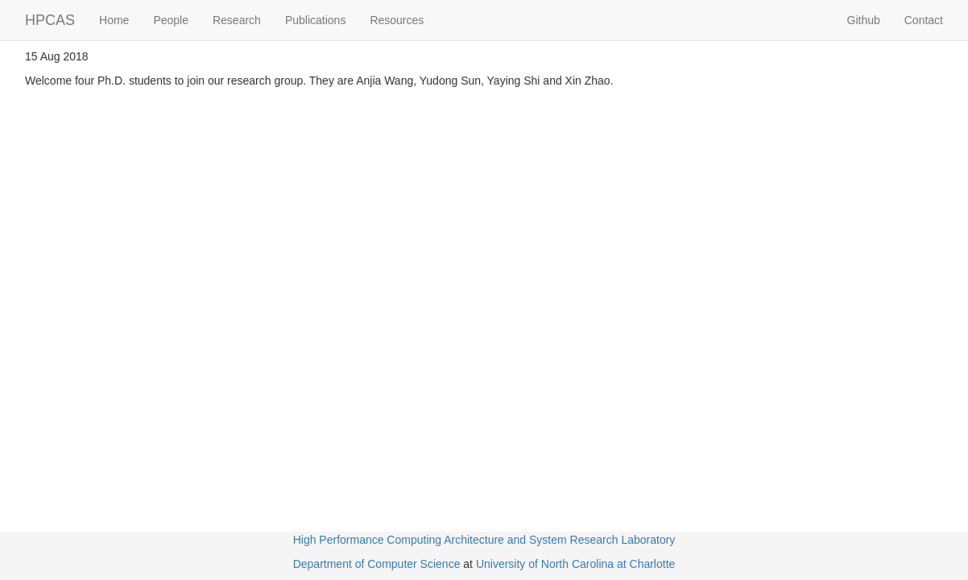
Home (114, 20)
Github (863, 20)
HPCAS (50, 20)
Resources (397, 20)
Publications (315, 20)
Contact (923, 20)
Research (237, 20)
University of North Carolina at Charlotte (575, 563)
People (170, 20)
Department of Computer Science (377, 563)
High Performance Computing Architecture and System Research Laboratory (484, 539)
